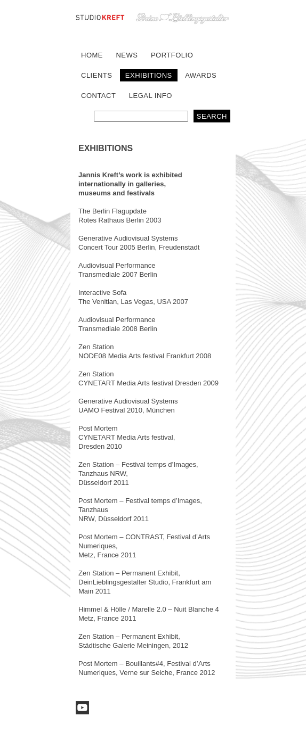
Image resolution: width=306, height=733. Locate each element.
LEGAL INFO (150, 96)
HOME (92, 55)
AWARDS (200, 75)
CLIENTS (96, 75)
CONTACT (98, 96)
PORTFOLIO (172, 55)
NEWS (127, 55)
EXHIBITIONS (148, 75)
